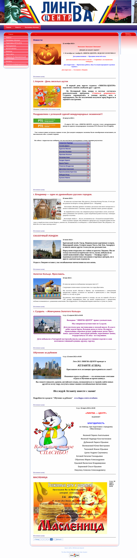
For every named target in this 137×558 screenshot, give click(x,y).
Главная (10, 34)
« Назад (36, 539)
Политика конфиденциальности (16, 64)
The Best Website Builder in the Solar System (74, 552)
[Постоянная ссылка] (38, 76)
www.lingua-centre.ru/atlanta (85, 398)
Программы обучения (13, 40)
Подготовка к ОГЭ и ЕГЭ (14, 43)
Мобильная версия (78, 548)
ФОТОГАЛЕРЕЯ (11, 48)
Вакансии (9, 51)
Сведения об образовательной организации (16, 57)
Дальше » (59, 539)
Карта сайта (10, 54)
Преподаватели (11, 46)
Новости (8, 37)
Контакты (9, 61)
